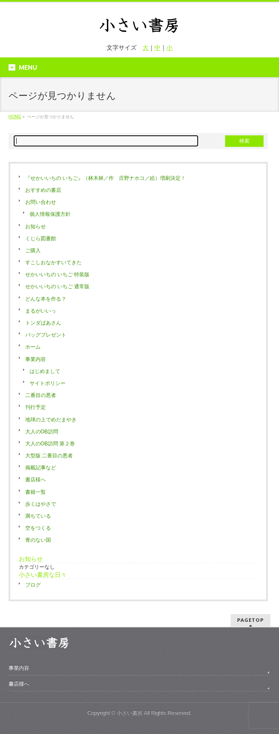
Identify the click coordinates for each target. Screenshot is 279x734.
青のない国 (38, 540)
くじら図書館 (40, 239)
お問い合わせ (40, 202)
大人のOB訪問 (41, 432)
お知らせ (35, 227)
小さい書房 (129, 713)
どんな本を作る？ (45, 299)
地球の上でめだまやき (51, 420)
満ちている (38, 516)
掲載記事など (40, 468)
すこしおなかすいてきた (53, 263)
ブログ (33, 585)
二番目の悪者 (40, 395)
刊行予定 (35, 407)
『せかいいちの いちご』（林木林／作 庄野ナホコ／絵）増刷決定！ (105, 178)
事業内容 (35, 359)
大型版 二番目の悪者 (49, 456)
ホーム (33, 347)
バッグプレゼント (45, 335)
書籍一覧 (35, 492)
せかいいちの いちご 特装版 (57, 274)
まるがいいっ (40, 311)
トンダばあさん (43, 323)
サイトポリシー (47, 383)
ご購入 (33, 251)
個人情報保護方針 (50, 214)
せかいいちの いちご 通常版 (57, 286)
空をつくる (38, 528)
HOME (15, 116)
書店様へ (35, 480)
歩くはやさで (40, 504)
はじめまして (45, 371)
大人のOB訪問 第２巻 (50, 444)
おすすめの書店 (43, 190)
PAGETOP (250, 620)
